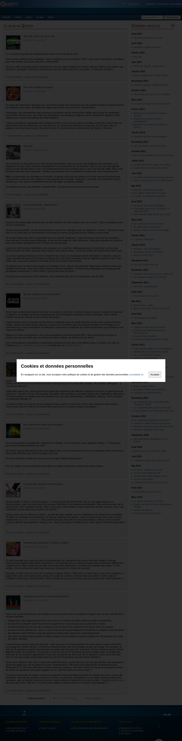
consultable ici (136, 374)
